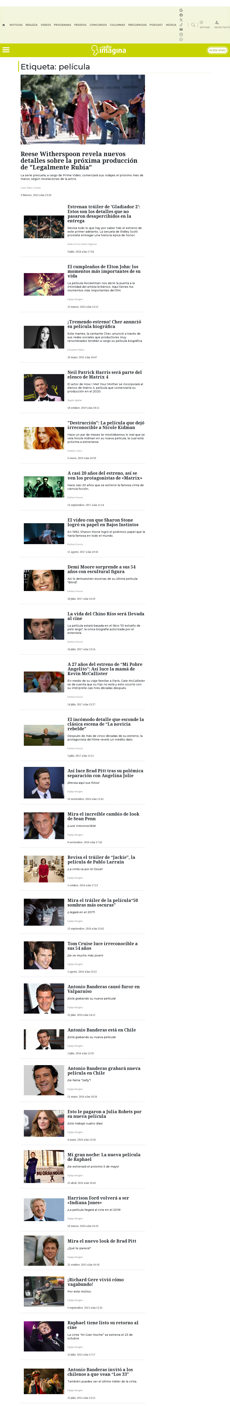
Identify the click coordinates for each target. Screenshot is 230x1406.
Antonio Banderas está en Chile (101, 1030)
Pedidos (80, 24)
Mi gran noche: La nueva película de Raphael (104, 1157)
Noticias (16, 24)
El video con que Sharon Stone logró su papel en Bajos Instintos (103, 522)
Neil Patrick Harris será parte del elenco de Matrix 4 (104, 374)
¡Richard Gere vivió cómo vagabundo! (95, 1282)
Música (171, 24)
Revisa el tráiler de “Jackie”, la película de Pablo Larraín (101, 859)
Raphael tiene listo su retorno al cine (103, 1325)
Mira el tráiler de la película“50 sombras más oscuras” (102, 902)
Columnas (117, 24)
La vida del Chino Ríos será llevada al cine (105, 616)
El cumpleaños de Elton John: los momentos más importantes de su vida (104, 271)
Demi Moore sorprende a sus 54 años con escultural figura (101, 569)
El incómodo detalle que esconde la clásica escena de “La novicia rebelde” (105, 724)
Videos (46, 24)
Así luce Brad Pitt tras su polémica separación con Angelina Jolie (105, 773)
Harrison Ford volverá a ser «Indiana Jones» (98, 1200)
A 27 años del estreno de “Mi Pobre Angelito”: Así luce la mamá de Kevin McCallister (104, 668)
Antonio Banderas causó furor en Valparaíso (103, 989)
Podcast (156, 24)
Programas (62, 24)
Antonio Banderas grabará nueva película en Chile (104, 1071)
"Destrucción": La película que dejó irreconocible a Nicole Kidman (105, 425)
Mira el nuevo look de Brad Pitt (101, 1241)
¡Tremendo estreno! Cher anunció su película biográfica (104, 324)
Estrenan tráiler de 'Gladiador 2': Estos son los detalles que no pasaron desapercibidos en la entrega (103, 213)
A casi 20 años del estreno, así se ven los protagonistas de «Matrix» (104, 475)
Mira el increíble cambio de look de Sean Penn (103, 816)
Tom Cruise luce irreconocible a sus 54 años (102, 946)
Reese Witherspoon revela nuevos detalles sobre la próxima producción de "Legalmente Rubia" (79, 160)
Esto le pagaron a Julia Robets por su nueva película (104, 1114)
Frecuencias (137, 24)
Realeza (32, 24)
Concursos (98, 24)
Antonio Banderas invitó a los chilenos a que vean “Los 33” (100, 1372)
